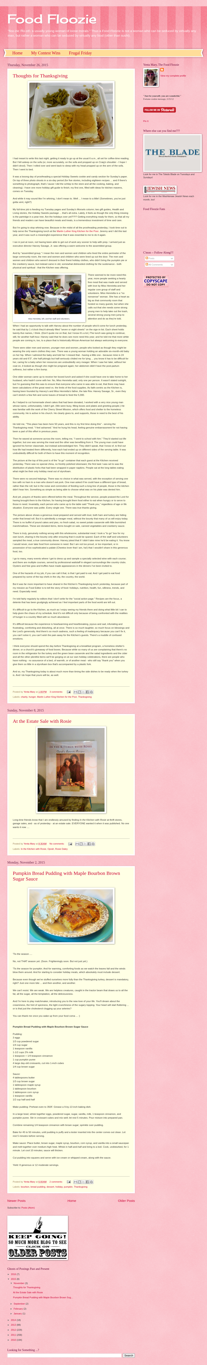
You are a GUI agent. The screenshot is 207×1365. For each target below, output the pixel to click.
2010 (14, 1340)
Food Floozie (52, 18)
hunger (32, 697)
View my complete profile (173, 75)
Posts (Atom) (28, 1207)
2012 (14, 1330)
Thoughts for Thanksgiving (40, 75)
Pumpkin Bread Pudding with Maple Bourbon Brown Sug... (43, 1297)
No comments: (57, 843)
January (18, 1313)
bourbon (25, 1187)
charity (24, 697)
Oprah (50, 849)
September (20, 1303)
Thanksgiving (85, 697)
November (19, 1283)
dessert (50, 1187)
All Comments (154, 264)
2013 (14, 1325)
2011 (14, 1335)
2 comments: (56, 1181)
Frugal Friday (80, 53)
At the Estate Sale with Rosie (42, 721)
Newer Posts (16, 1200)
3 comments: (56, 692)
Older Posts (126, 1200)
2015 (14, 1279)
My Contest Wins (45, 53)
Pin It (145, 121)
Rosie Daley (61, 849)
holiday (59, 1187)
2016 (14, 1274)
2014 (14, 1320)
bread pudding (38, 1187)
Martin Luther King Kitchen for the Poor (77, 231)
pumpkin (68, 1187)
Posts (150, 258)
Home (17, 53)
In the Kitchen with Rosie (33, 849)
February (18, 1308)
